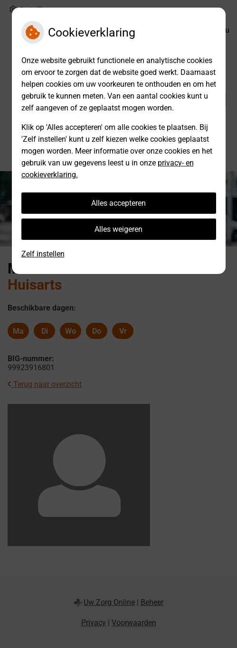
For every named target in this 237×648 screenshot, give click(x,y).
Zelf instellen (43, 253)
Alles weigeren (118, 229)
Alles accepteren (118, 203)
